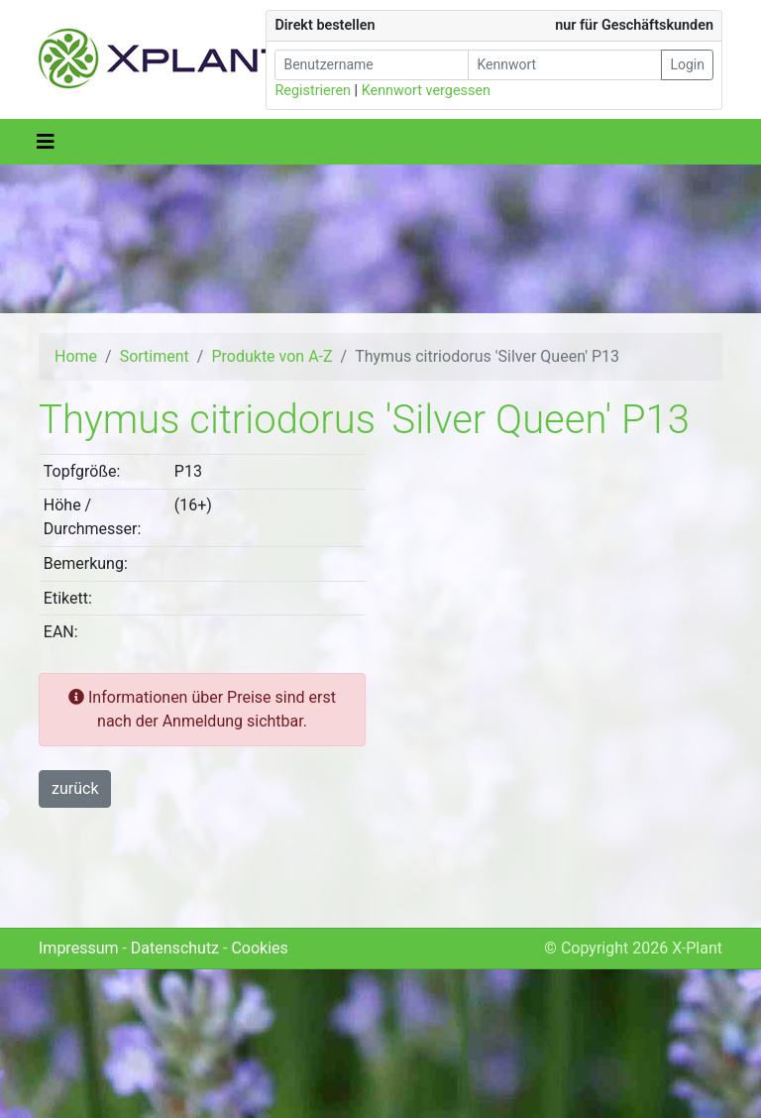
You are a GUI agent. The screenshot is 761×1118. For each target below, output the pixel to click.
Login (687, 64)
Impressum (79, 948)
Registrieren (312, 90)
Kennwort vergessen (426, 90)
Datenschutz (175, 948)
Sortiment (154, 356)
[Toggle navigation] (45, 142)
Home (75, 356)
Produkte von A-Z (271, 356)
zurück (75, 788)
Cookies (259, 948)
